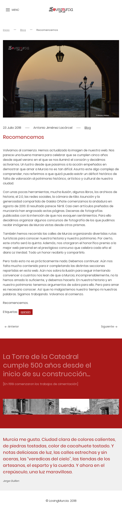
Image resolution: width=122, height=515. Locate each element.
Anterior (12, 326)
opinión (26, 312)
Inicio (6, 30)
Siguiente (109, 326)
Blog (23, 30)
